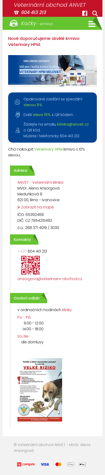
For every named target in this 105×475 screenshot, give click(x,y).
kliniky (67, 310)
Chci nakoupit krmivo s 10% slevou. (46, 152)
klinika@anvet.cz (73, 124)
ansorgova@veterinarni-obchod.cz (49, 278)
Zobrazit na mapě (37, 207)
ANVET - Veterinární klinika (40, 182)
